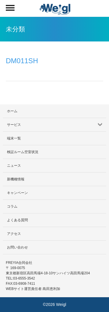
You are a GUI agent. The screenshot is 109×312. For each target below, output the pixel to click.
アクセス (14, 234)
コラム (12, 206)
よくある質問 (17, 220)
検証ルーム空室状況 (22, 152)
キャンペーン (17, 193)
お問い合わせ (17, 247)
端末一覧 (14, 138)
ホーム (12, 111)
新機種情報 (15, 179)
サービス (14, 125)
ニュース (14, 166)
